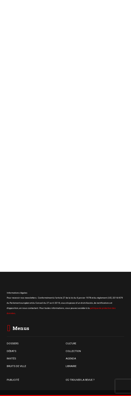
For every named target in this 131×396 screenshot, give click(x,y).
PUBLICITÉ (13, 379)
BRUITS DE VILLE (16, 366)
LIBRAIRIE (71, 366)
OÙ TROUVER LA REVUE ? (80, 379)
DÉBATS (11, 351)
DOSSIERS (12, 343)
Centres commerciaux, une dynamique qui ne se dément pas (81, 193)
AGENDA (71, 358)
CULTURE (71, 343)
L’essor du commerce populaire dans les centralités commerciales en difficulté (84, 166)
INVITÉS (11, 358)
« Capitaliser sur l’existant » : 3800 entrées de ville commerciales (82, 223)
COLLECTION (73, 351)
